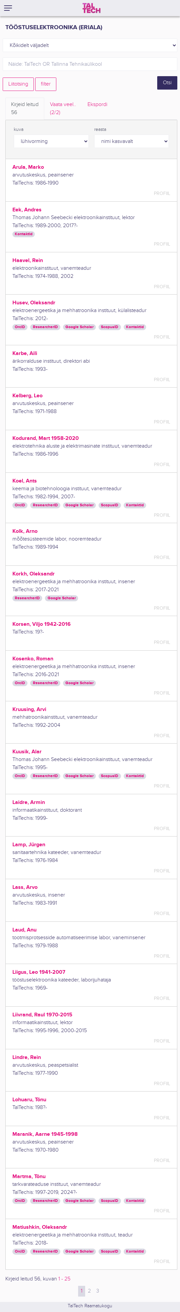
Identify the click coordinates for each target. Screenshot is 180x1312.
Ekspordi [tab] (97, 104)
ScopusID (109, 327)
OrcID (20, 327)
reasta (100, 129)
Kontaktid (24, 234)
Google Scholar (79, 327)
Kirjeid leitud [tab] (25, 109)
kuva (18, 129)
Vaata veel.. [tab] (63, 109)
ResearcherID (45, 327)
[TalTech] (91, 8)
